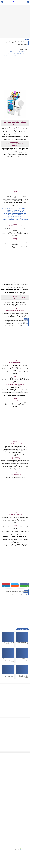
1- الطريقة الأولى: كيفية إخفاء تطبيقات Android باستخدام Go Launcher (15, 54)
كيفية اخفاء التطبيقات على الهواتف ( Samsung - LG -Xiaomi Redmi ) (15, 219)
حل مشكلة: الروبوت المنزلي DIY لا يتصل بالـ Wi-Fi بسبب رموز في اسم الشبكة (8, 643)
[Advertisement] (15, 21)
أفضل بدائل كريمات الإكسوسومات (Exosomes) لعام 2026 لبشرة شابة (14, 320)
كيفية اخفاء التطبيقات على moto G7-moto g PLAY (14, 214)
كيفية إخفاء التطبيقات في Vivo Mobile (15, 216)
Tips (27, 39)
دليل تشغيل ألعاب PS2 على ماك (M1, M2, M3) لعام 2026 (16, 323)
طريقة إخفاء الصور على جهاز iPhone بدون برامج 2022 (15, 210)
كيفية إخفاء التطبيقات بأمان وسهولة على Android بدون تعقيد (15, 51)
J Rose (15, 2)
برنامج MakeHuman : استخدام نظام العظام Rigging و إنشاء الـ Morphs (8, 660)
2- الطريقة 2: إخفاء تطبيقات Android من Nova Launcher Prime (15, 55)
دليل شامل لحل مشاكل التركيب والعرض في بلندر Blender (23, 676)
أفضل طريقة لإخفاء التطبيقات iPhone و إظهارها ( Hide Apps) (14, 217)
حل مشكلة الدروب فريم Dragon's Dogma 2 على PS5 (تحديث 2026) (14, 325)
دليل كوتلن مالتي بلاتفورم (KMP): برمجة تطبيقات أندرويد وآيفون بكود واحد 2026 (14, 321)
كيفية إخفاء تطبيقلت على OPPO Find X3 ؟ (15, 211)
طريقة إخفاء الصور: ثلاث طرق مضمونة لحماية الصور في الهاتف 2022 (15, 208)
